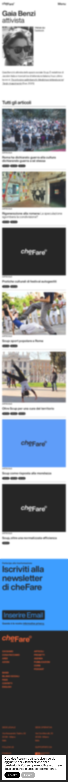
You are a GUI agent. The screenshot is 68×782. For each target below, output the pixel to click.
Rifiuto (28, 775)
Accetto (12, 775)
